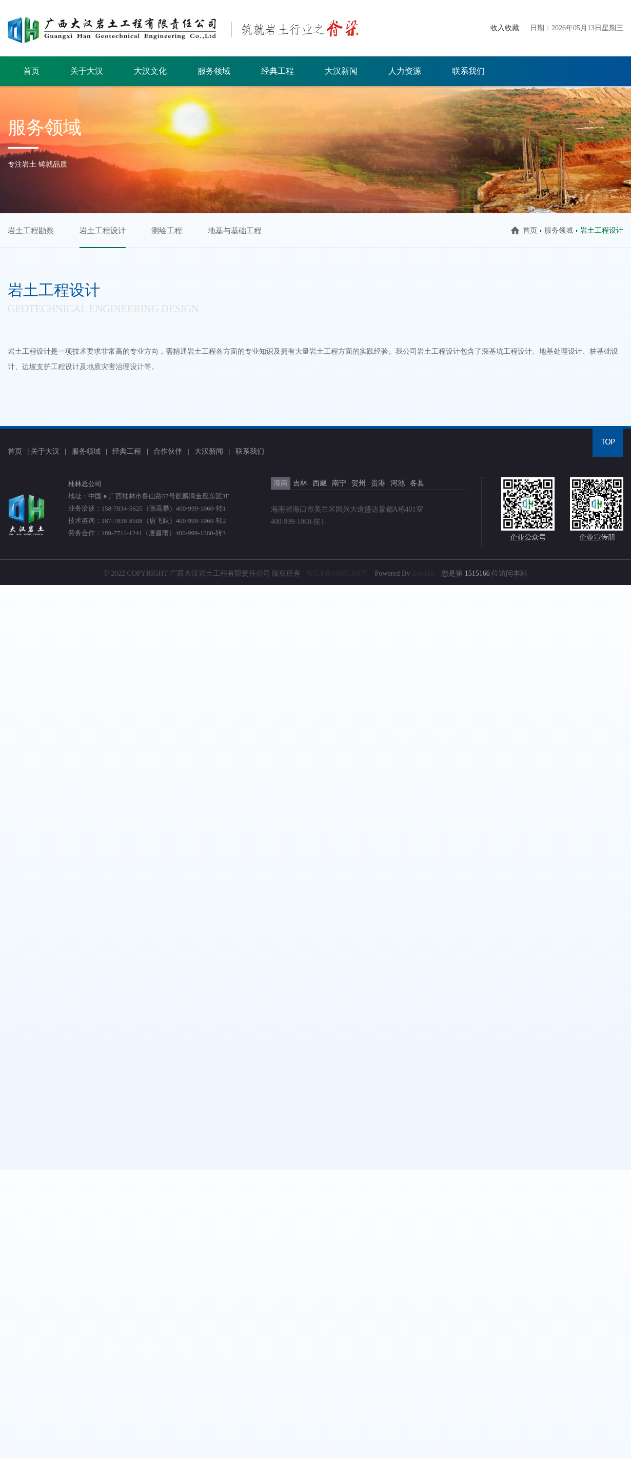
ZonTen (423, 573)
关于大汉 (86, 71)
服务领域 (214, 71)
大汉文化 (150, 71)
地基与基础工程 (235, 231)
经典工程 (277, 71)
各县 (417, 483)
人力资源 (404, 71)
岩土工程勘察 (31, 231)
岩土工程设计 (103, 231)
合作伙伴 (167, 451)
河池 (397, 483)
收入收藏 (504, 28)
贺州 (358, 483)
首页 (31, 71)
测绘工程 (166, 231)
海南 (280, 483)
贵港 (378, 483)
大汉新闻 (341, 71)
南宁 (339, 483)
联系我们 (468, 71)
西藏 (319, 483)
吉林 (300, 483)
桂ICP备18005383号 (337, 573)
